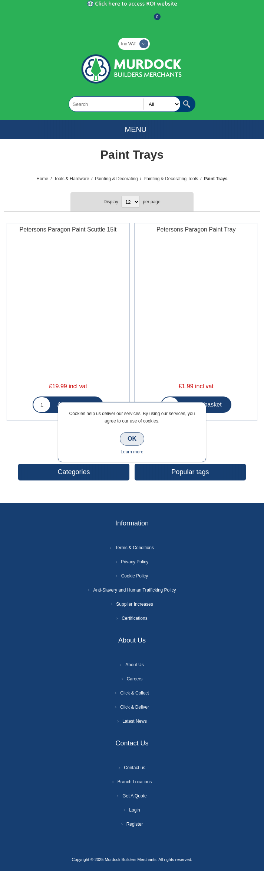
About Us (134, 664)
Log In (131, 20)
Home (42, 178)
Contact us (134, 767)
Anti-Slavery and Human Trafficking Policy (134, 590)
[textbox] (124, 104)
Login (134, 810)
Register (112, 20)
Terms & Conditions (134, 547)
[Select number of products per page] (130, 202)
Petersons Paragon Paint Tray (195, 229)
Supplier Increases (134, 604)
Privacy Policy (135, 561)
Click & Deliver (134, 707)
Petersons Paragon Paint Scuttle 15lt (68, 229)
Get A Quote (134, 796)
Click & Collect (134, 693)
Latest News (134, 721)
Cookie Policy (134, 576)
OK (132, 439)
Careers (135, 678)
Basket (151, 20)
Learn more (132, 451)
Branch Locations (135, 781)
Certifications (134, 618)
